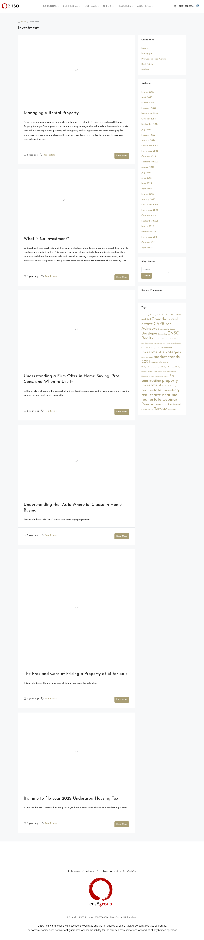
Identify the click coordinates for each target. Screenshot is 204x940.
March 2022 (147, 226)
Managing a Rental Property (51, 113)
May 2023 (146, 183)
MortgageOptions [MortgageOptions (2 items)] (156, 371)
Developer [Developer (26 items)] (149, 333)
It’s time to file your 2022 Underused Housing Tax (71, 798)
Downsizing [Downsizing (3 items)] (162, 334)
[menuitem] (183, 6)
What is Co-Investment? (46, 239)
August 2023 (147, 167)
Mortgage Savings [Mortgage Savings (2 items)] (147, 376)
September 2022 (150, 221)
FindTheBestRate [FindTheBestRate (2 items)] (147, 343)
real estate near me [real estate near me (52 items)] (159, 395)
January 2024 (148, 140)
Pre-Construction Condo (153, 59)
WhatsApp (129, 871)
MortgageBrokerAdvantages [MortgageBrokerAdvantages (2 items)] (151, 367)
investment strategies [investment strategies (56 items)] (161, 352)
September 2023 (149, 162)
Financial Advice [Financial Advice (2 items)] (159, 339)
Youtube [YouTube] (115, 871)
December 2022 (149, 205)
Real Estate (49, 155)
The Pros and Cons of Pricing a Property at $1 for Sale (76, 674)
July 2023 (146, 172)
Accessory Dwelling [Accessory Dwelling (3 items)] (148, 315)
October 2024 (148, 119)
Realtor (145, 70)
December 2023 (149, 146)
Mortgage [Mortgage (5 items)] (163, 362)
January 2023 (148, 199)
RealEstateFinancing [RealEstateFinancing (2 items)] (169, 386)
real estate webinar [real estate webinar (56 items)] (159, 400)
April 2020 (146, 248)
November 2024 (149, 113)
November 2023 (149, 151)
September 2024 (149, 124)
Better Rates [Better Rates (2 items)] (161, 315)
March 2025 (147, 103)
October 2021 (148, 242)
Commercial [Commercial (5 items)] (163, 329)
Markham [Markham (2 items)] (154, 362)
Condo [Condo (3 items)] (172, 329)
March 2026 (147, 92)
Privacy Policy (131, 917)
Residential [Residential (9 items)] (174, 404)
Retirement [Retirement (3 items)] (145, 410)
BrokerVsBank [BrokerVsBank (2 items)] (171, 315)
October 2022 (148, 215)
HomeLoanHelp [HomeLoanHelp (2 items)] (171, 343)
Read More (121, 156)
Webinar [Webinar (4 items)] (172, 410)
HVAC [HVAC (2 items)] (148, 348)
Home (23, 22)
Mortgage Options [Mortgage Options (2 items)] (169, 371)
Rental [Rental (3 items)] (164, 405)
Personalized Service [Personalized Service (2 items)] (162, 376)
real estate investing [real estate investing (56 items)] (160, 390)
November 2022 (149, 210)
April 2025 (146, 97)
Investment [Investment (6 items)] (166, 348)
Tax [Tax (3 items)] (152, 410)
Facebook (74, 871)
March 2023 (147, 194)
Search (146, 276)
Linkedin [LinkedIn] (102, 871)
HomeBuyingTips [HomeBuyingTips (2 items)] (159, 343)
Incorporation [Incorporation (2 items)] (155, 348)
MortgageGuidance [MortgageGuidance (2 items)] (168, 367)
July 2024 (146, 130)
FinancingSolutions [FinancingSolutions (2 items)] (172, 339)
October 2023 (148, 156)
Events (144, 48)
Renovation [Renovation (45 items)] (151, 404)
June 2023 (146, 178)
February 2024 (149, 135)
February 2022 (149, 232)
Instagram (88, 871)
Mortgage (146, 53)
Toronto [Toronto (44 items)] (160, 409)
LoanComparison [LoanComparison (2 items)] (147, 357)
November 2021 (149, 237)
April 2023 (146, 189)
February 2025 (148, 108)
